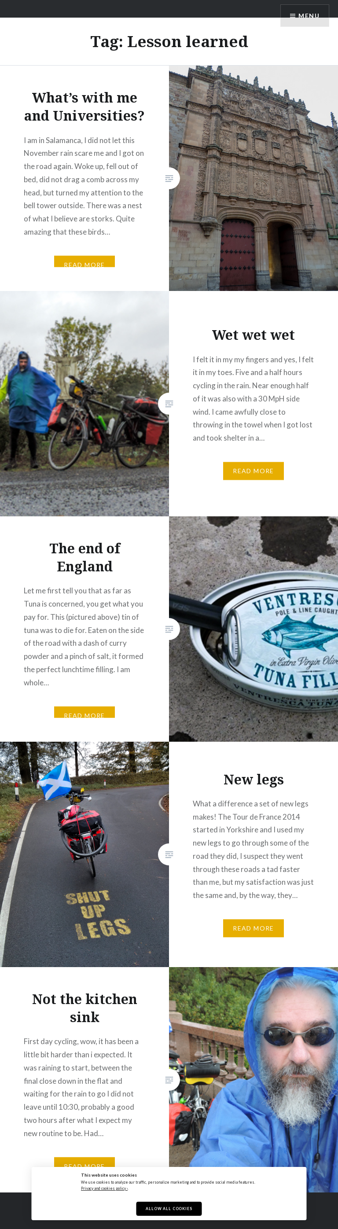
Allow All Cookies (169, 1209)
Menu (309, 15)
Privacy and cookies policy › (104, 1188)
